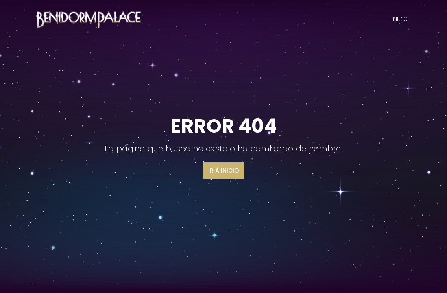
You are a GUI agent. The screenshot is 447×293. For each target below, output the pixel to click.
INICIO (400, 19)
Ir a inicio (223, 170)
